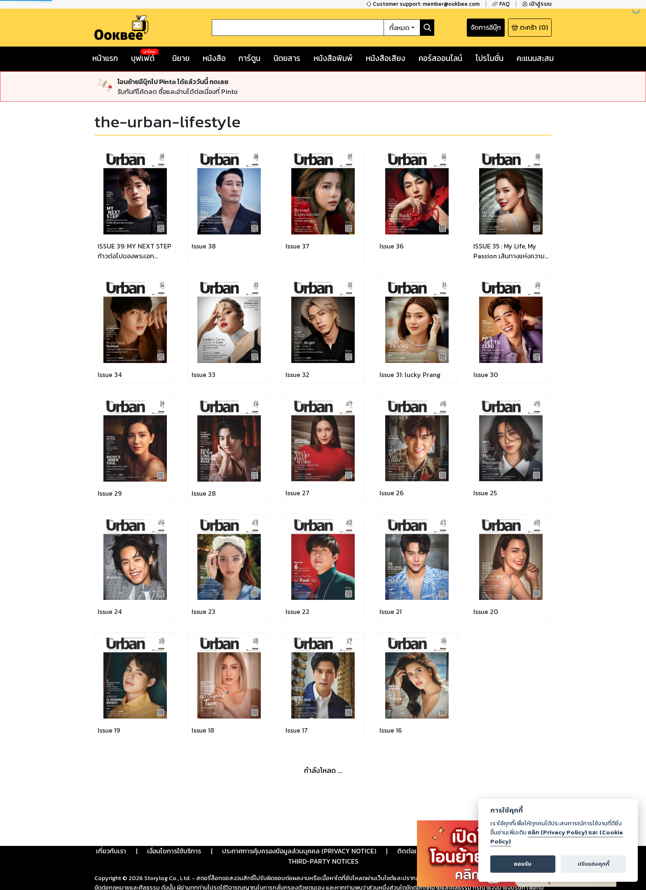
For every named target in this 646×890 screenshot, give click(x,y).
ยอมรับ (522, 864)
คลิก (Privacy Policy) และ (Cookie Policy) (556, 837)
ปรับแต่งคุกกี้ (593, 864)
